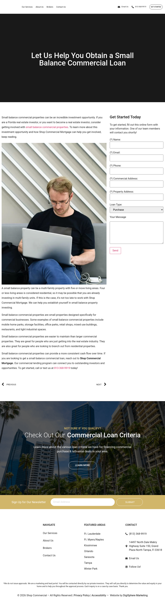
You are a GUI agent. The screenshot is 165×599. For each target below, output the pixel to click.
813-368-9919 (62, 368)
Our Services (27, 7)
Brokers (50, 7)
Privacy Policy (82, 595)
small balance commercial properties (47, 127)
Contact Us (61, 7)
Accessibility (99, 595)
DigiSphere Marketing (135, 595)
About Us (40, 7)
